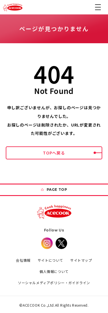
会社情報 (23, 260)
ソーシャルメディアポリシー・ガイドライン (54, 282)
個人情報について (54, 271)
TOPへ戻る (72, 153)
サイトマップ (81, 260)
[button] (98, 7)
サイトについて (50, 260)
